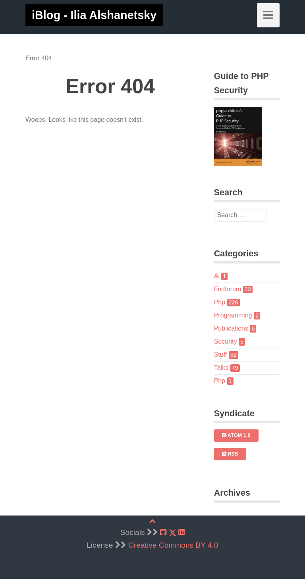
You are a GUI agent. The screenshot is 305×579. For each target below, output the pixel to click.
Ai (221, 276)
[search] (240, 215)
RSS (230, 454)
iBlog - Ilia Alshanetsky (94, 15)
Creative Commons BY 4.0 (173, 545)
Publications (235, 328)
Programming (237, 315)
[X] (172, 533)
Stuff (226, 354)
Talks (227, 367)
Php (227, 302)
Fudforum (233, 289)
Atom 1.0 (236, 435)
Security (229, 341)
